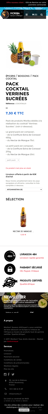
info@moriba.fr (15, 394)
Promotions (8, 351)
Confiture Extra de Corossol (26, 135)
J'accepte (24, 410)
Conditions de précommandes (16, 363)
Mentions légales (11, 366)
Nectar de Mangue (19, 140)
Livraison (7, 354)
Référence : (10, 104)
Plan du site (9, 369)
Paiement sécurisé (11, 357)
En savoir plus (35, 407)
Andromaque (12, 341)
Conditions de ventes (13, 360)
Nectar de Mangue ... (23, 231)
